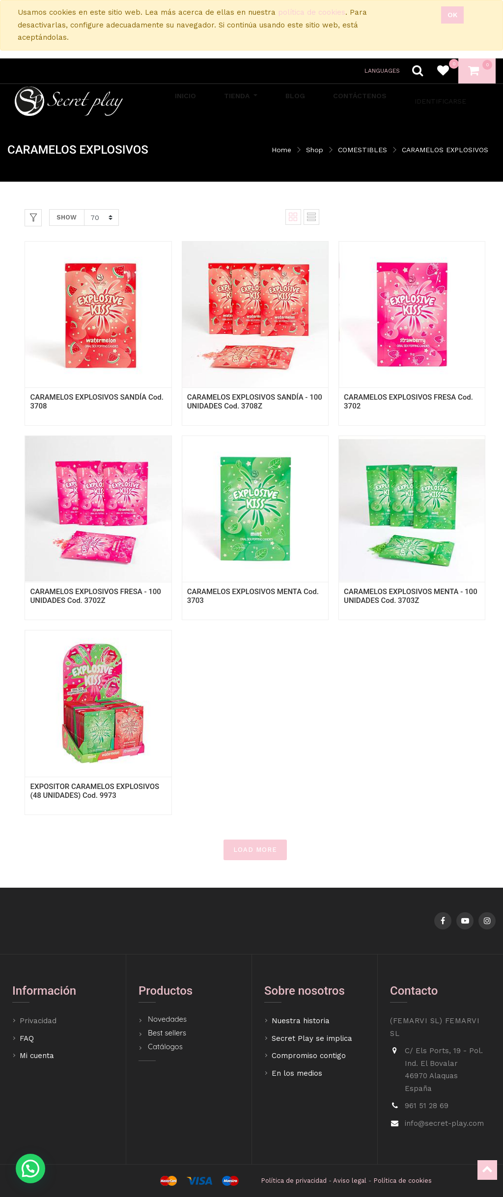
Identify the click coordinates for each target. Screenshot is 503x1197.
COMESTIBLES (362, 150)
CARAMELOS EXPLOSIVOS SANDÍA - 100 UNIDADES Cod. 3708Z (254, 401)
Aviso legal (349, 1180)
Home (281, 150)
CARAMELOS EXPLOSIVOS (445, 150)
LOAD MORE (255, 849)
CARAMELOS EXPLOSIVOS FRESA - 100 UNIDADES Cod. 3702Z (95, 596)
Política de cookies (402, 1180)
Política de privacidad (294, 1180)
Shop (314, 150)
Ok (452, 15)
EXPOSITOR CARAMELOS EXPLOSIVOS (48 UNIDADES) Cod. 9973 (94, 791)
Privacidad (39, 1020)
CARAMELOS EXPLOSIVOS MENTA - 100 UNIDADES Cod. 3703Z (410, 596)
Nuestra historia (301, 1020)
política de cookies (311, 12)
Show (66, 217)
